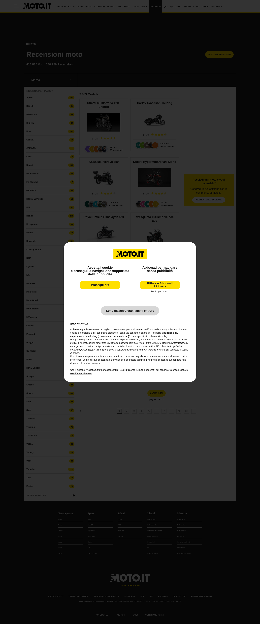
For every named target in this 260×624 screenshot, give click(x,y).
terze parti (122, 339)
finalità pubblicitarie (162, 346)
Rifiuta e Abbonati (159, 285)
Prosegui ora (100, 285)
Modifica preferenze (81, 373)
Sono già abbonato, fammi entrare (130, 310)
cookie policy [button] (160, 336)
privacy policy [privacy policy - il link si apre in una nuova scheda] (167, 329)
